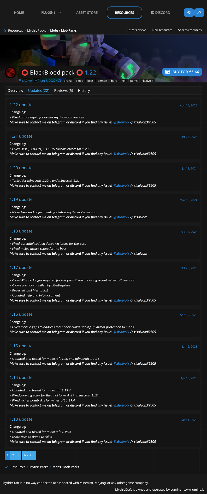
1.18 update (21, 231)
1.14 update (21, 377)
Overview (15, 90)
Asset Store (87, 12)
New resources (162, 30)
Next (27, 455)
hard (114, 81)
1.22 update (21, 104)
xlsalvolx (28, 80)
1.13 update (21, 419)
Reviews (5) (63, 90)
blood (79, 81)
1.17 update (21, 267)
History (84, 90)
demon (102, 81)
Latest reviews (137, 30)
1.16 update (21, 314)
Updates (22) (38, 90)
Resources (124, 12)
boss (90, 81)
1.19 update (21, 199)
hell (123, 81)
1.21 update (21, 136)
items (134, 81)
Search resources (190, 30)
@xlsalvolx (121, 122)
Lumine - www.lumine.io (188, 489)
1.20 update (21, 167)
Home (19, 12)
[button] (50, 12)
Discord (160, 12)
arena (68, 81)
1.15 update (21, 346)
